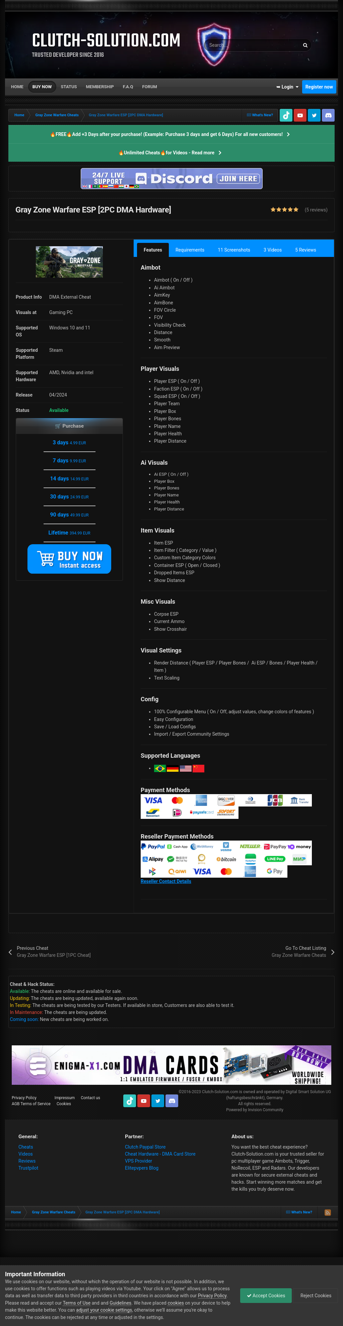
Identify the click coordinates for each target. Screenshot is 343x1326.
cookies (207, 1303)
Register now (319, 87)
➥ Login (287, 87)
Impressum (65, 1097)
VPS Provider (138, 1161)
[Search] (235, 45)
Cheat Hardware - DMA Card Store (160, 1154)
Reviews (27, 1161)
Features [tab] (153, 250)
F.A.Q (128, 86)
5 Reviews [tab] (305, 250)
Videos (25, 1154)
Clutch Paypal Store (145, 1147)
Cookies (64, 1103)
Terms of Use (108, 1303)
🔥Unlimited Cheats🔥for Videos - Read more (166, 152)
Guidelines (151, 1303)
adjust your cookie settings (144, 1310)
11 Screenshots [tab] (234, 250)
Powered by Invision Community (254, 1110)
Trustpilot (28, 1168)
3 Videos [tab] (273, 250)
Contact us (90, 1097)
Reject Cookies (315, 1295)
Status (69, 86)
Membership (100, 86)
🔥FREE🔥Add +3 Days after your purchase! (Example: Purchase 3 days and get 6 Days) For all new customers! (166, 134)
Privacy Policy (24, 1097)
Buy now (42, 86)
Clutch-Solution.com (220, 1091)
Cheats (25, 1147)
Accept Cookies (264, 1295)
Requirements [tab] (190, 250)
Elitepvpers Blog (141, 1168)
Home (17, 86)
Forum (149, 86)
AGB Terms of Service (31, 1103)
